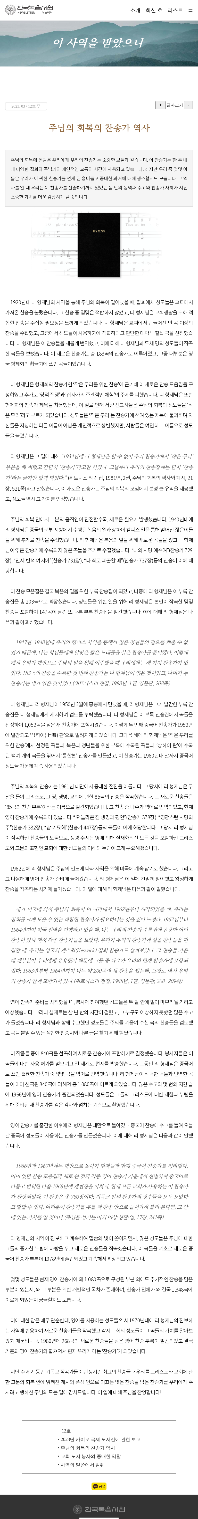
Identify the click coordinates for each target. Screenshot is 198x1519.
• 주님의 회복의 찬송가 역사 (86, 1447)
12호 (66, 1431)
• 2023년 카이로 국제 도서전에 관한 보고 (99, 1439)
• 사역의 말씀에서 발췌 (81, 1464)
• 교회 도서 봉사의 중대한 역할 (89, 1456)
